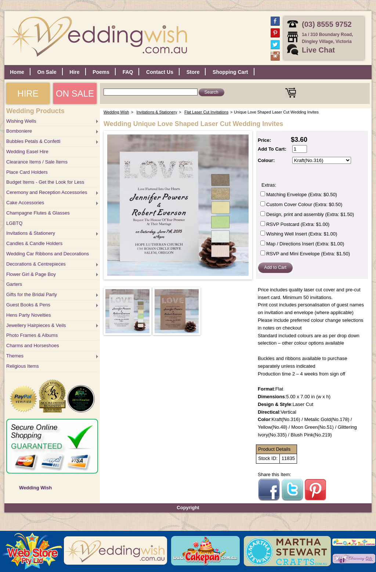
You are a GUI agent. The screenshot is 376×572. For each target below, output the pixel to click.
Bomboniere (19, 131)
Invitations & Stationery (30, 233)
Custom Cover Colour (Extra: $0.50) (304, 204)
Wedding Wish (35, 487)
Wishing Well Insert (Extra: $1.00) (301, 234)
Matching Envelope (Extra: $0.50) (301, 194)
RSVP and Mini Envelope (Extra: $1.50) (308, 253)
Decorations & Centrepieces (36, 264)
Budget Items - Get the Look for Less (45, 182)
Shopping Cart (230, 72)
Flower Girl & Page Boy (31, 274)
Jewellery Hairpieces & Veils (36, 325)
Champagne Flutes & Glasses (38, 213)
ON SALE (75, 93)
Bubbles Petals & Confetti (33, 141)
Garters (14, 284)
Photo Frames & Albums (32, 335)
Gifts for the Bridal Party (31, 294)
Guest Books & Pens (28, 304)
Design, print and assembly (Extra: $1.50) (310, 214)
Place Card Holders (27, 172)
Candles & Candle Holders (34, 243)
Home (17, 72)
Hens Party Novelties (28, 315)
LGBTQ (14, 223)
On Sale (47, 72)
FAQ (128, 72)
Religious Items (22, 366)
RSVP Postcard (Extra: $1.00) (297, 224)
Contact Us (159, 72)
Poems (101, 72)
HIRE (27, 93)
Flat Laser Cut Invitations (206, 112)
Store (193, 72)
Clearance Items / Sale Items (37, 162)
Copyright (188, 507)
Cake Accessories (25, 202)
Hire (74, 72)
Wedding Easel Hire (27, 151)
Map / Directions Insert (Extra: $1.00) (305, 244)
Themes (15, 356)
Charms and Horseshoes (32, 345)
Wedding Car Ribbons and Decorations (47, 253)
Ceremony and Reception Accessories (46, 192)
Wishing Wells (21, 121)
